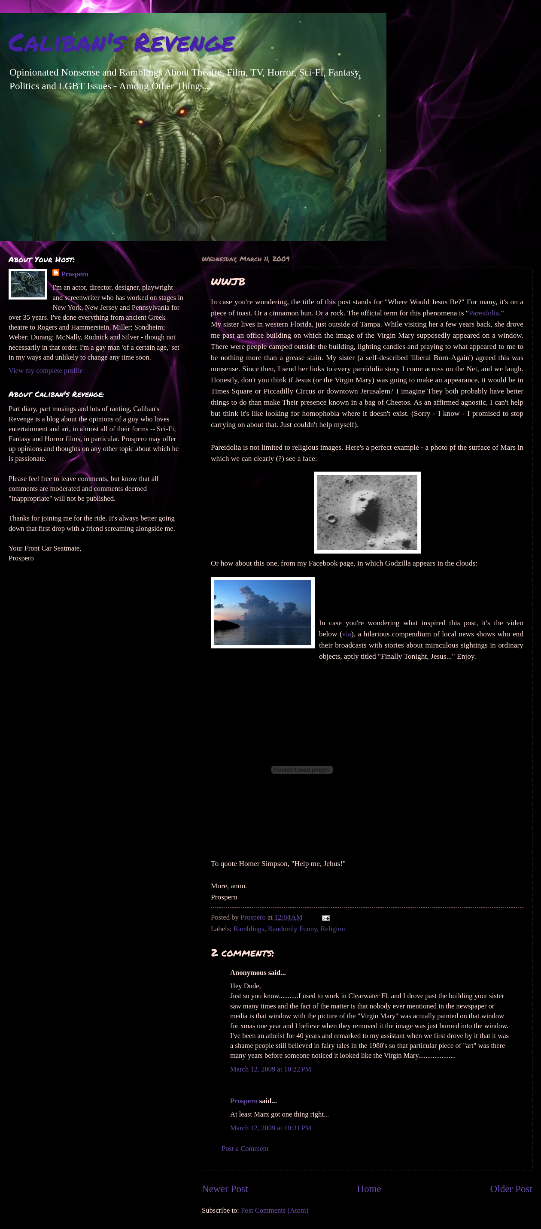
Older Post (511, 1188)
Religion (332, 929)
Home (369, 1188)
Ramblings (249, 929)
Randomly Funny (292, 929)
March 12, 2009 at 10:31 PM (270, 1128)
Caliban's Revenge (121, 41)
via (346, 634)
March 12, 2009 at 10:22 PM (270, 1069)
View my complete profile (46, 370)
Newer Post (225, 1188)
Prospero (244, 1101)
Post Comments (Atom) (274, 1210)
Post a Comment (245, 1148)
